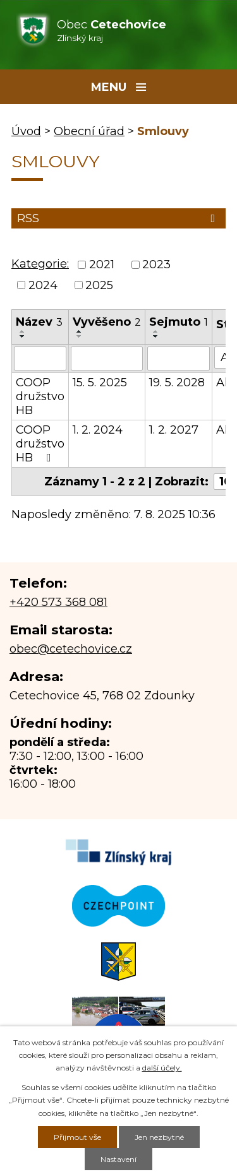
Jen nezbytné (159, 1137)
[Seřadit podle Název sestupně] (23, 336)
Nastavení (118, 1159)
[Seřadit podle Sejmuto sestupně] (156, 336)
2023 (156, 265)
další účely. (162, 1067)
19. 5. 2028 (177, 382)
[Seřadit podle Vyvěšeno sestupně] (80, 336)
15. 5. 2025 (100, 382)
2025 (99, 285)
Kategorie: (40, 264)
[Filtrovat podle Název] (40, 359)
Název (39, 322)
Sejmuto (178, 322)
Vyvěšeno (107, 322)
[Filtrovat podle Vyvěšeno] (107, 359)
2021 (101, 265)
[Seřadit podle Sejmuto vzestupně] (156, 331)
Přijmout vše (77, 1137)
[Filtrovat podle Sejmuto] (178, 359)
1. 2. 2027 (173, 430)
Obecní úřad (89, 131)
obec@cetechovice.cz (70, 649)
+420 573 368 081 (58, 602)
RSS (118, 218)
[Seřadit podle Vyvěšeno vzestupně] (80, 331)
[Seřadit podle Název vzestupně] (23, 331)
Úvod (26, 131)
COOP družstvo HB (40, 396)
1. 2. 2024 (98, 430)
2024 (43, 285)
